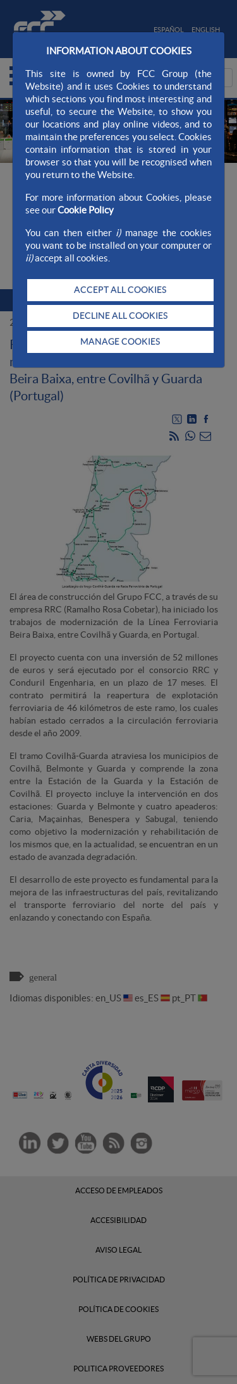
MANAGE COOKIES (120, 342)
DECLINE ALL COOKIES (120, 316)
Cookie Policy (86, 210)
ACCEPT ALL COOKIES (120, 290)
